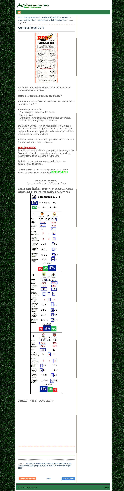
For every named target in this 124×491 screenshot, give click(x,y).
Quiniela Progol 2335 (31, 487)
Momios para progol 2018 (32, 17)
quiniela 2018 (42, 20)
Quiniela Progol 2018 (31, 27)
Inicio (20, 17)
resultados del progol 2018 (57, 20)
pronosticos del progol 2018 (27, 20)
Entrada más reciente (27, 479)
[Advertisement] (46, 427)
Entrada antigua (68, 479)
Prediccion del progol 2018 (51, 17)
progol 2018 (65, 17)
